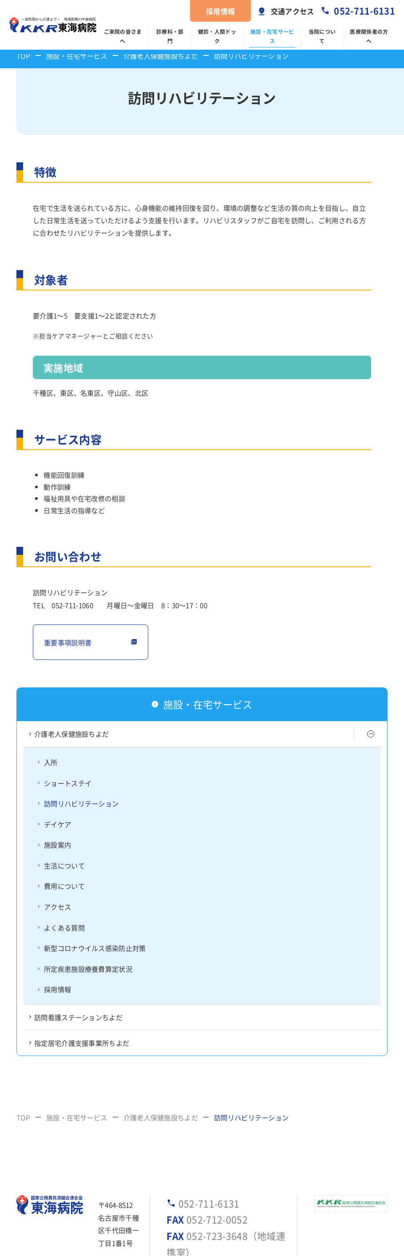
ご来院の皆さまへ (123, 35)
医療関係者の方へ (369, 35)
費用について (64, 886)
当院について (322, 35)
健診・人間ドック (217, 35)
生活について (64, 865)
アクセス (57, 906)
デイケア (57, 824)
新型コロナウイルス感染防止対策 (95, 948)
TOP (23, 55)
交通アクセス (292, 11)
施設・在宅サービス (272, 35)
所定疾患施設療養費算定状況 (88, 968)
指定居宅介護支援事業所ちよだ (81, 1043)
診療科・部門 (170, 35)
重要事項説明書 (67, 642)
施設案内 (57, 844)
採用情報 (220, 11)
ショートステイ (67, 783)
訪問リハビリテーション (81, 803)
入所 (51, 762)
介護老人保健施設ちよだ (160, 55)
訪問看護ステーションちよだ (78, 1017)
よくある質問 (64, 927)
